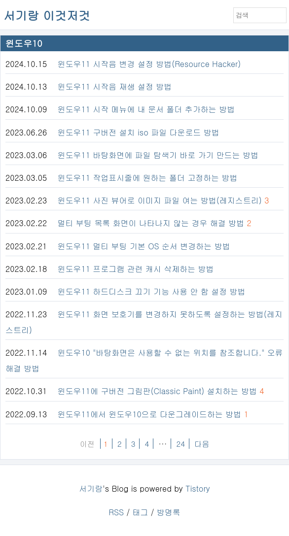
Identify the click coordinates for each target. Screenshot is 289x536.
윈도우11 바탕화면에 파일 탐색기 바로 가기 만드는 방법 (158, 155)
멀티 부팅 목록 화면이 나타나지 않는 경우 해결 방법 (151, 223)
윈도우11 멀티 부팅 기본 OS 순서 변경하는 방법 (144, 246)
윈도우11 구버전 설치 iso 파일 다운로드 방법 (138, 132)
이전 (87, 443)
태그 (140, 512)
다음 (201, 443)
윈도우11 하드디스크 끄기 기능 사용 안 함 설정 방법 (152, 291)
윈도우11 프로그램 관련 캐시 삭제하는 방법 (136, 268)
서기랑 (91, 488)
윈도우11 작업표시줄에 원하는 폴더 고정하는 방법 (148, 177)
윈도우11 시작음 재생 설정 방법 (115, 86)
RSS (116, 512)
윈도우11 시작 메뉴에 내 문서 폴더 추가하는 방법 (146, 109)
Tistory (197, 488)
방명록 (169, 512)
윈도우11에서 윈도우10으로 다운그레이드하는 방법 (150, 414)
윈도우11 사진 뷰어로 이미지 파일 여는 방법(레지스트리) (160, 200)
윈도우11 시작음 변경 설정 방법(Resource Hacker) (149, 63)
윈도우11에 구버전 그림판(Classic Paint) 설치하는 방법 (157, 391)
